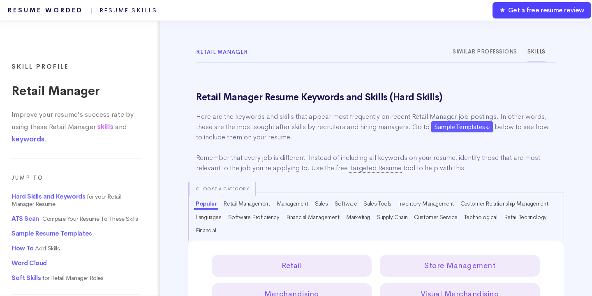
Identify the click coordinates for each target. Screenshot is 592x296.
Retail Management (246, 203)
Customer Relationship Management (504, 203)
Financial (206, 230)
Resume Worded (82, 10)
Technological (480, 217)
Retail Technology (525, 217)
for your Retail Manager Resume (66, 200)
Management (292, 203)
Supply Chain (392, 217)
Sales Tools (377, 203)
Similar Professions (485, 51)
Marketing (358, 217)
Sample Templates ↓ (462, 127)
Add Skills (36, 248)
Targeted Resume (375, 168)
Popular (206, 203)
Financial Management (313, 217)
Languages (208, 217)
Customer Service (436, 217)
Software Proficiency (254, 217)
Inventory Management (426, 203)
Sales (321, 203)
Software (346, 203)
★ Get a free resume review (542, 10)
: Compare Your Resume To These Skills (75, 218)
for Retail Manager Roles (58, 278)
